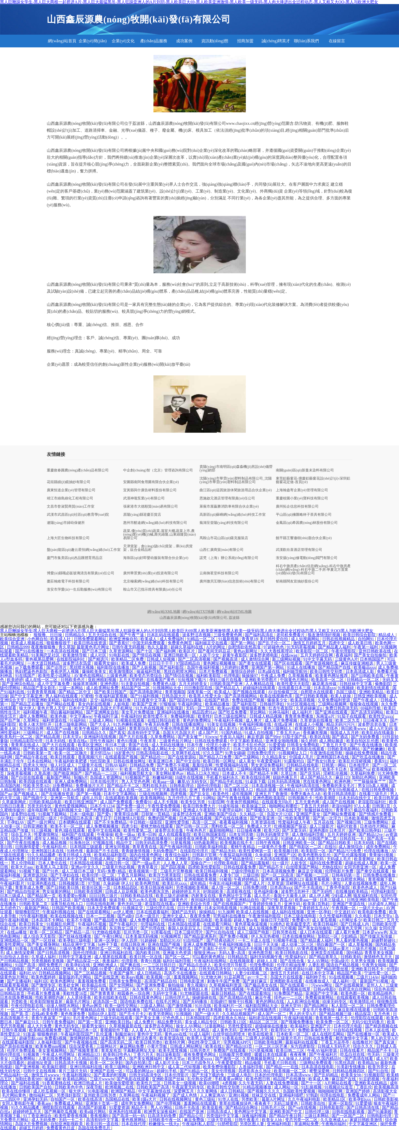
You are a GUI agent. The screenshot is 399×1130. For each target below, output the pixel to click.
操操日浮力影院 (275, 920)
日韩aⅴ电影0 (325, 989)
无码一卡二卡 (71, 1120)
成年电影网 (37, 810)
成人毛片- (263, 895)
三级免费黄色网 (228, 635)
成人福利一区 (345, 981)
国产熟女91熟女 (322, 761)
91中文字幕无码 (318, 659)
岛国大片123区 (280, 814)
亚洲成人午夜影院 (200, 810)
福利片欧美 (347, 826)
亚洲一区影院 (341, 1103)
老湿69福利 (342, 806)
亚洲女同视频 (118, 847)
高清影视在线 (239, 891)
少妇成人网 (341, 895)
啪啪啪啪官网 (331, 1091)
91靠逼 (29, 1034)
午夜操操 (105, 834)
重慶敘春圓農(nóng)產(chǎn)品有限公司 (78, 470)
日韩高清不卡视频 (71, 1062)
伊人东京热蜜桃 (265, 936)
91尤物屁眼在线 (194, 993)
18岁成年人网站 (382, 904)
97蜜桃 (87, 696)
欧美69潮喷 (209, 1083)
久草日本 (289, 773)
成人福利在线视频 (288, 912)
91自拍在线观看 (248, 969)
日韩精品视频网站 (55, 973)
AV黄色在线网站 (89, 675)
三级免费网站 (376, 822)
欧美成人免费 (134, 663)
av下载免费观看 (29, 667)
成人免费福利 (172, 639)
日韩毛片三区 (273, 1107)
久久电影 (363, 916)
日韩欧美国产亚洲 (227, 684)
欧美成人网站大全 (160, 749)
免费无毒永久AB (305, 794)
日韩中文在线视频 (40, 1071)
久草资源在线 (263, 822)
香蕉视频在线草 (296, 989)
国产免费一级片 (131, 806)
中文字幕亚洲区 (363, 1124)
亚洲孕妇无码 (36, 1099)
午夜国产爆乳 (122, 973)
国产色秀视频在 (100, 810)
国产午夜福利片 (124, 924)
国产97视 (270, 899)
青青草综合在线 (144, 728)
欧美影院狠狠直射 (47, 1001)
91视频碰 (346, 688)
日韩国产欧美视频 (68, 908)
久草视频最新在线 (126, 1026)
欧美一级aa (125, 834)
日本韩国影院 (198, 1018)
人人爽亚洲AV (213, 1095)
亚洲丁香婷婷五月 (206, 789)
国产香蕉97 (120, 643)
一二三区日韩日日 (160, 965)
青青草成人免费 (30, 887)
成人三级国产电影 (253, 932)
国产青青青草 (103, 993)
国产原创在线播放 (17, 1046)
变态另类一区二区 (302, 1120)
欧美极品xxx (365, 667)
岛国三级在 (346, 692)
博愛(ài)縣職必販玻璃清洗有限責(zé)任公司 (80, 573)
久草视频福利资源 (226, 985)
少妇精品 (349, 936)
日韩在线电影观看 (349, 1111)
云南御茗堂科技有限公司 (219, 573)
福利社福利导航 (177, 961)
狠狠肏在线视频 (364, 704)
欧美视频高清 (386, 1087)
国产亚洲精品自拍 (243, 899)
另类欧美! (250, 1099)
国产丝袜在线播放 (75, 936)
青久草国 (67, 647)
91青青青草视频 (42, 692)
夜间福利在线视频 (207, 899)
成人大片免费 (40, 1026)
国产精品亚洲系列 (201, 936)
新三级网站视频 (287, 659)
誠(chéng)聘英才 (276, 41)
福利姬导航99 (295, 671)
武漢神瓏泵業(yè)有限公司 (144, 498)
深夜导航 (94, 1087)
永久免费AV (143, 989)
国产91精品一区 (194, 1071)
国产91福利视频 (145, 696)
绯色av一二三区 (288, 997)
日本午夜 (195, 745)
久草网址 (31, 720)
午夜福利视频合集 (235, 944)
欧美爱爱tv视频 (73, 895)
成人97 (382, 1058)
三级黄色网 (117, 675)
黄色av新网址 (246, 651)
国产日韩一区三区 (192, 826)
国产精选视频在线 (381, 1026)
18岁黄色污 (124, 753)
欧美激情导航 (75, 655)
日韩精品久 (75, 635)
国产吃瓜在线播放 (368, 757)
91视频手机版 (285, 940)
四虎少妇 (130, 826)
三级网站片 (34, 732)
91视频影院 (374, 1075)
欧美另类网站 (161, 1014)
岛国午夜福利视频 (203, 667)
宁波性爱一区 (377, 973)
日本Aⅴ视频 (74, 789)
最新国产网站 (59, 777)
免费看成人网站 (69, 1103)
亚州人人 (375, 985)
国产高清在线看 (359, 1058)
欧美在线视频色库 (276, 696)
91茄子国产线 (295, 736)
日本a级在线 (269, 671)
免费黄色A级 (164, 684)
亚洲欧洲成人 (105, 965)
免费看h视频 (56, 1038)
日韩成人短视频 (161, 659)
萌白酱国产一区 (331, 944)
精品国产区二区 (136, 688)
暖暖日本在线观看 (271, 1054)
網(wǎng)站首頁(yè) (62, 43)
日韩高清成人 (219, 1111)
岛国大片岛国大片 (179, 732)
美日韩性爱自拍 (274, 639)
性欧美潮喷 (326, 798)
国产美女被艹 (190, 736)
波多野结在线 (23, 814)
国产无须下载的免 (208, 1075)
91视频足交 (133, 908)
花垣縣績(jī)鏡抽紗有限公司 (68, 482)
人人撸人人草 (176, 863)
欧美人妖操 (341, 696)
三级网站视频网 (333, 704)
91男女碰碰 (235, 753)
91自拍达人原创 (15, 957)
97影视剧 (175, 708)
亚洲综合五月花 (57, 928)
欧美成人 (149, 639)
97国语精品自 (188, 663)
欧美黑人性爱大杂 (205, 696)
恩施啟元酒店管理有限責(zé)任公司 (227, 498)
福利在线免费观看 (326, 863)
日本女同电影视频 (221, 908)
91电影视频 (98, 1091)
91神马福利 (279, 712)
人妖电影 (122, 704)
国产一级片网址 (42, 822)
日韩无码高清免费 (152, 842)
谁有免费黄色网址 (200, 1054)
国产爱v (104, 814)
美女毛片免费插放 (138, 712)
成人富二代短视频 (184, 1067)
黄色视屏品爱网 (40, 659)
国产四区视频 (173, 867)
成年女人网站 (47, 838)
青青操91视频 (381, 855)
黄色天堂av (175, 1058)
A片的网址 (216, 647)
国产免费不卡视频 (173, 765)
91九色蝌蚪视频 (128, 724)
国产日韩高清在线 (363, 1107)
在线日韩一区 (118, 863)
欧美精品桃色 (380, 993)
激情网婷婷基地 (84, 1038)
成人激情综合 (351, 847)
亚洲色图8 (109, 684)
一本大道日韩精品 (44, 663)
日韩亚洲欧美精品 (44, 700)
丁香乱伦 (364, 1087)
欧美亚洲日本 (161, 761)
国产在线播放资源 (58, 794)
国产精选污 (98, 659)
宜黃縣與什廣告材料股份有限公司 (150, 490)
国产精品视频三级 (336, 1014)
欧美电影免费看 (372, 912)
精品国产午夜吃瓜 (175, 948)
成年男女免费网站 (137, 1103)
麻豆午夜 (263, 997)
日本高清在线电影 (318, 1067)
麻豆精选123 (292, 879)
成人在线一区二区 (42, 679)
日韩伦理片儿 (177, 997)
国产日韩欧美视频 (312, 696)
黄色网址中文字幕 (235, 895)
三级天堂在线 (220, 1120)
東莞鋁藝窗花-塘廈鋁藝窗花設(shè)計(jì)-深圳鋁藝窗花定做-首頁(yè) (313, 480)
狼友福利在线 (366, 895)
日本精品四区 (126, 887)
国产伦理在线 (153, 928)
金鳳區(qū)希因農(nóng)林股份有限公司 (307, 523)
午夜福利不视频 (229, 720)
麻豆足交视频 (310, 871)
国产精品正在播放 (28, 704)
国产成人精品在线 (44, 969)
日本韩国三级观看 (86, 847)
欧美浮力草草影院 (165, 875)
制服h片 (81, 777)
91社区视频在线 (301, 704)
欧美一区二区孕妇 (107, 1062)
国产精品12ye (371, 834)
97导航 (94, 883)
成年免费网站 (378, 847)
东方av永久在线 (143, 899)
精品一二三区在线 (17, 879)
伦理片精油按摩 (291, 965)
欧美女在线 (236, 928)
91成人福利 (200, 1034)
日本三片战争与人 (199, 1062)
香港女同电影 (83, 879)
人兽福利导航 (251, 1067)
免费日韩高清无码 (342, 708)
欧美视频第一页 (143, 871)
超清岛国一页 (105, 1001)
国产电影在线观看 (133, 1079)
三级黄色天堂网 (348, 928)
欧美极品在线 (94, 985)
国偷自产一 (201, 863)
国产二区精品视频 (91, 973)
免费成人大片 (259, 826)
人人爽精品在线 (260, 684)
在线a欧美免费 (45, 1014)
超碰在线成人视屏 (362, 863)
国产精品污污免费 (345, 851)
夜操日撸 (123, 700)
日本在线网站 (40, 761)
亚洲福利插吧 (291, 1095)
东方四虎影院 (303, 1046)
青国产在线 (139, 745)
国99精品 (354, 952)
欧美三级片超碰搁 (172, 895)
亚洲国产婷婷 (358, 1091)
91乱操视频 (312, 1087)
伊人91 (127, 883)
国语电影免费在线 (137, 1001)
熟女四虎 (273, 969)
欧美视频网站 (153, 798)
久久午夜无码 (251, 1083)
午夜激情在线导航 (327, 753)
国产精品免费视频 (227, 838)
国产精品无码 (224, 851)
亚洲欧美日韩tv (189, 859)
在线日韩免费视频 (378, 789)
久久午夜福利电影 (304, 1099)
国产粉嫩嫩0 (374, 749)
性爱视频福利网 (113, 879)
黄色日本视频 (210, 1010)
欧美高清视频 (303, 700)
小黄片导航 (157, 1046)
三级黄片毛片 (289, 1038)
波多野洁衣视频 (197, 635)
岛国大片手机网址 (117, 708)
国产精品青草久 (323, 957)
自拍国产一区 (63, 1099)
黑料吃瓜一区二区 (228, 826)
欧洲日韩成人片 (88, 1083)
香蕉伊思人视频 (65, 671)
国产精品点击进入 (195, 965)
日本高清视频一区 (268, 785)
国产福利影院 (172, 667)
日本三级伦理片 (189, 932)
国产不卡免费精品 (111, 822)
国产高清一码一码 (129, 1115)
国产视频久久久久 (264, 1091)
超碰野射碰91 (384, 940)
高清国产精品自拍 (161, 981)
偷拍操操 (176, 985)
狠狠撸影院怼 (27, 912)
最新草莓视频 (318, 879)
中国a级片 (340, 961)
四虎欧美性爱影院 (205, 867)
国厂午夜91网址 (109, 936)
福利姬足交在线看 (212, 643)
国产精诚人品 (184, 969)
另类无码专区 (40, 806)
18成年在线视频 (189, 777)
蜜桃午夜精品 (243, 847)
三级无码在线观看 (117, 1018)
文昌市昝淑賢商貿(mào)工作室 (70, 506)
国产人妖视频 (145, 667)
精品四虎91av (204, 712)
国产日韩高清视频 (54, 952)
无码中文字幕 (165, 993)
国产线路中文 (36, 798)
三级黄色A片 (346, 659)
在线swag (289, 655)
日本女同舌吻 (241, 834)
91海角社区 (80, 842)
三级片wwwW (102, 1079)
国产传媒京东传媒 (376, 936)
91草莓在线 (161, 932)
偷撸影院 (383, 684)
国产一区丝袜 (44, 940)
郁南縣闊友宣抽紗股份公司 (297, 581)
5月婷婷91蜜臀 (236, 667)
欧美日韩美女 (32, 924)
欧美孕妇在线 (78, 965)
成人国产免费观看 (117, 802)
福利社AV (28, 973)
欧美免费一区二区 (333, 1022)
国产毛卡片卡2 (133, 1014)
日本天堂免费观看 (104, 908)
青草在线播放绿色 (236, 1103)
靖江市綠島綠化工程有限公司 (70, 498)
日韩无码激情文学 (273, 834)
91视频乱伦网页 (61, 924)
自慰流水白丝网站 (355, 989)
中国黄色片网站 (294, 679)
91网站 (209, 798)
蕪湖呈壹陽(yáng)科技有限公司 (224, 523)
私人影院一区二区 (348, 1005)
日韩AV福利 (116, 765)
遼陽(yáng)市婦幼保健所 (66, 523)
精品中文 (124, 842)
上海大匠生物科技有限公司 (68, 538)
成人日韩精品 (149, 973)
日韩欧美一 (289, 1010)
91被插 (225, 879)
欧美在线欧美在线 (111, 997)
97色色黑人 (173, 1018)
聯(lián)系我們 (306, 41)
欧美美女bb (351, 1075)
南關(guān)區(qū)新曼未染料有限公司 (305, 470)
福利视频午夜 (36, 712)
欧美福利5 (299, 1026)
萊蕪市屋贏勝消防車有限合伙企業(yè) (229, 506)
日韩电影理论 (182, 785)
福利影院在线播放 (113, 667)
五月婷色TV (11, 908)
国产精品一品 (78, 932)
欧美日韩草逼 (386, 798)
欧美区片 (187, 651)
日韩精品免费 (142, 765)
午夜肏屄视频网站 (243, 802)
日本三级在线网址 (231, 716)
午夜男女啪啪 (374, 965)
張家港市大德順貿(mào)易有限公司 (150, 506)
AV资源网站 (315, 789)
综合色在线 (384, 989)
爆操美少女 (278, 700)
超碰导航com (30, 1038)
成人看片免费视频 (281, 720)
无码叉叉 (390, 679)
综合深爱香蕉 (81, 1046)
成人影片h (228, 728)
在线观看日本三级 (295, 688)
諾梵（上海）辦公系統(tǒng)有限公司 (229, 558)
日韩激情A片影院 (129, 818)
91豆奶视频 (369, 1079)
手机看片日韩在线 (280, 1062)
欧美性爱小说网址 (55, 675)
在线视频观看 (242, 961)
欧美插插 (223, 920)
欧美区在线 (320, 736)
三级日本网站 (317, 1115)
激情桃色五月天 (378, 957)
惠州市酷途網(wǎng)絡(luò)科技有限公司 (155, 523)
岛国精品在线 (118, 1099)
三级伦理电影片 (246, 871)
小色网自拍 (38, 639)
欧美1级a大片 (145, 1099)
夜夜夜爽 (298, 1054)
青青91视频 (150, 961)
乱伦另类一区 (136, 932)
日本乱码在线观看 (163, 635)
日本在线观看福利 (153, 912)
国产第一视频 (89, 794)
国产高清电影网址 (146, 692)
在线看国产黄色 (161, 679)
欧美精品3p (368, 1062)
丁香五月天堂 (335, 745)
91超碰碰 (149, 940)
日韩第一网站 (334, 765)
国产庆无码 (310, 773)
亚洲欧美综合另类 (194, 904)
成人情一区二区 (226, 887)
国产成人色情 (185, 1095)
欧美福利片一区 (229, 1005)
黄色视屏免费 (73, 1014)
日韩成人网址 (103, 859)
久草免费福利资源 (334, 700)
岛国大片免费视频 (32, 1124)
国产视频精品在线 (89, 1010)
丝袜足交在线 (264, 1095)
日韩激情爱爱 (27, 847)
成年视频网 (242, 794)
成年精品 (198, 883)
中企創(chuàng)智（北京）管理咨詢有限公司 (158, 470)
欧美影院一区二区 (312, 651)
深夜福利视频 (254, 1115)
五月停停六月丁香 (184, 798)
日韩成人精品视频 (266, 716)
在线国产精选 (217, 700)
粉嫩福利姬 (162, 777)
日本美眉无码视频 (142, 936)
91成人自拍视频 (259, 732)
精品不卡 (140, 1107)
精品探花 (363, 1014)
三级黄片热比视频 (119, 867)
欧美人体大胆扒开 (36, 724)
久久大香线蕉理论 (277, 651)
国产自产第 (10, 720)
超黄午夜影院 (235, 655)
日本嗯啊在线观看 (75, 822)
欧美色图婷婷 (44, 977)
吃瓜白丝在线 (353, 1054)
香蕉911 (381, 761)
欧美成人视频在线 (28, 643)
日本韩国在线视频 (86, 863)
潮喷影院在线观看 (59, 1107)
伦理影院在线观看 (367, 1018)
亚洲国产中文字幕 (322, 993)
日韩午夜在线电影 (218, 769)
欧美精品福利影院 (111, 855)
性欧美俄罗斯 (298, 818)
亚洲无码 (292, 904)
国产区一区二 (177, 957)
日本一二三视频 (101, 916)
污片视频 (288, 928)
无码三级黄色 (286, 1103)
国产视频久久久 (260, 810)
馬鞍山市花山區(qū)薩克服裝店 (224, 538)
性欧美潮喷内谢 (50, 997)
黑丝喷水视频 (82, 667)
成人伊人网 (319, 895)
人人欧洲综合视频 (303, 1001)
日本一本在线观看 (90, 928)
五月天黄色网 (307, 802)
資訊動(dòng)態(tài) (215, 43)
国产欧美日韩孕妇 (365, 830)
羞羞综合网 (202, 765)
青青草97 (344, 810)
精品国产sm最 (59, 728)
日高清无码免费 (162, 1115)
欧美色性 (221, 794)
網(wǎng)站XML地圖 (163, 612)
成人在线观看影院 (175, 834)
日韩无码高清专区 (215, 969)
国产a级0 (125, 916)
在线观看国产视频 (122, 757)
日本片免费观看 (214, 671)
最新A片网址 (274, 1099)
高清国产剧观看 (92, 1107)
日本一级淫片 (148, 916)
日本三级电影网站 (71, 724)
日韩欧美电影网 (268, 1042)
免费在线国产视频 (248, 700)
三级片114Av (367, 977)
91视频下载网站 (53, 814)
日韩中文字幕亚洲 (75, 957)
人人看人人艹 (144, 1030)
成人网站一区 (287, 1087)
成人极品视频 (55, 842)
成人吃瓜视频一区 (50, 1091)
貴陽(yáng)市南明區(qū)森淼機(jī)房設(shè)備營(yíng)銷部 (236, 468)
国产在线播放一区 (364, 1034)
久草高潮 (42, 773)
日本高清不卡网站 (48, 920)
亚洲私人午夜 (75, 969)
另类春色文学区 (84, 989)
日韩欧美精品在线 (137, 895)
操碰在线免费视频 (362, 753)
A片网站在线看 (338, 1083)
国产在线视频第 (350, 985)
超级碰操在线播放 (272, 1026)
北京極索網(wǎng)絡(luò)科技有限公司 (153, 581)
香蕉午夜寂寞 (44, 1018)
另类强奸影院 (69, 1095)
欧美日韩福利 (326, 924)
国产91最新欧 (380, 1111)
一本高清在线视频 (63, 651)
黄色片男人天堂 (52, 708)
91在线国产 (25, 675)
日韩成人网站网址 (187, 1046)
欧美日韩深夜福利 (157, 887)
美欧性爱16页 (75, 993)
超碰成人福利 (114, 728)
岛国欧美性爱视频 (299, 1091)
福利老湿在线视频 (265, 1018)
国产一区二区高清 (277, 875)
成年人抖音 (92, 798)
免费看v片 (301, 920)
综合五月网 (21, 838)
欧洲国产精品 (123, 1091)
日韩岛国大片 (174, 696)
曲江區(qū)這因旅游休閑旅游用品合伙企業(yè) (236, 490)
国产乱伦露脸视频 (350, 855)
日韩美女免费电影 (303, 745)
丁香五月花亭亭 (335, 1042)
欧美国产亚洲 (145, 704)
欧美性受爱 (282, 769)
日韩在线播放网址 (188, 724)
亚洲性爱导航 (177, 822)
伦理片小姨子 (219, 745)
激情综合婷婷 (243, 671)
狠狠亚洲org (205, 952)
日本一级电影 (82, 814)
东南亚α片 (325, 716)
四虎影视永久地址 (230, 1018)
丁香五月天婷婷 (315, 806)
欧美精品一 (251, 728)
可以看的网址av (140, 1071)
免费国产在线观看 (230, 1050)
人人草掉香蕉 (79, 997)
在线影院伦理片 (194, 851)
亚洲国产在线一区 (107, 1071)
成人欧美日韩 (360, 643)
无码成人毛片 (339, 859)
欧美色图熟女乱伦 (315, 855)
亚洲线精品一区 (15, 940)
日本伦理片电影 (348, 1026)
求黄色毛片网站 (166, 810)
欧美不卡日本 (335, 769)
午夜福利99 (131, 716)
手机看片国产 (128, 838)
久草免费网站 (163, 736)
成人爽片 (254, 720)
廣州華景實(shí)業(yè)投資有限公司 (150, 573)
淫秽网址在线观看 (302, 883)
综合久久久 (363, 1046)
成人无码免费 (44, 1120)
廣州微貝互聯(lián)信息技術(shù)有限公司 (232, 581)
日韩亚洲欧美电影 (363, 899)
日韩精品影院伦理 (27, 741)
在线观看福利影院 (18, 1042)
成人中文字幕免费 (54, 684)
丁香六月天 (143, 1054)
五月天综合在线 (103, 635)
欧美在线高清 (90, 1099)
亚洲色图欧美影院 (269, 798)
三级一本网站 (71, 688)
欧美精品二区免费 (128, 659)
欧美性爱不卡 (155, 716)
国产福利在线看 (25, 1083)
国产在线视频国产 (230, 904)
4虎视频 (229, 1083)
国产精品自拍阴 (158, 1010)
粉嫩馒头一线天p (164, 1124)
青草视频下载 (380, 879)
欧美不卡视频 (79, 920)
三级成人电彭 (240, 1075)
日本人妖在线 (377, 1030)
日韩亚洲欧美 (36, 826)
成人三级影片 (322, 826)
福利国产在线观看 (78, 834)
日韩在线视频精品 (339, 639)
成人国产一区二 (272, 1014)
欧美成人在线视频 (253, 912)
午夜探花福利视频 (236, 855)
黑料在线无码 (155, 785)
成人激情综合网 (255, 659)
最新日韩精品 (224, 993)
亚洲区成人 (163, 859)
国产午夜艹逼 (132, 635)
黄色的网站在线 (270, 1001)
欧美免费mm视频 (51, 1046)
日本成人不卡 (235, 773)
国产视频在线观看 (249, 692)
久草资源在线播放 (317, 720)
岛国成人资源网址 (106, 777)
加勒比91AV (170, 940)
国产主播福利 (19, 981)
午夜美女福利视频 (140, 948)
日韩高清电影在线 (152, 753)
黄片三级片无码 (73, 1071)
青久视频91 (197, 985)
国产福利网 (166, 651)
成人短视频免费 (263, 928)
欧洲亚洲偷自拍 (124, 639)
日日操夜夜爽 (249, 830)
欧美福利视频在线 (67, 749)
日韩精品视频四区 (349, 1071)
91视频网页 (171, 936)
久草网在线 (129, 1095)
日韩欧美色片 (73, 679)
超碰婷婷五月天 (102, 789)
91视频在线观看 (131, 720)
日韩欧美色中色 (69, 1087)
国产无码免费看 (365, 736)
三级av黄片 (339, 948)
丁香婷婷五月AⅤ (314, 908)
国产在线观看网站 (94, 912)
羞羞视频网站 (186, 977)
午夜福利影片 (12, 883)
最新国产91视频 (374, 981)
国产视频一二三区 (313, 875)
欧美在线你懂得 (16, 1091)
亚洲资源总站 (36, 875)
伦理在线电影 (333, 1095)
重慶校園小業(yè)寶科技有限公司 (302, 498)
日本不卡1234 (102, 806)
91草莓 (21, 948)
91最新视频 (229, 639)
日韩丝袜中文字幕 (356, 684)
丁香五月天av (288, 732)
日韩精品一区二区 (363, 679)
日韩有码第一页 (346, 875)
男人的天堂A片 (303, 1014)
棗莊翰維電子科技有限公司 (68, 581)
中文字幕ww (81, 716)
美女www (233, 1010)
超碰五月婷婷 (32, 1128)
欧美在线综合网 (256, 777)
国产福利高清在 (259, 635)
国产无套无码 (294, 830)
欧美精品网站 (75, 1079)
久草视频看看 (301, 675)
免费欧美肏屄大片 (315, 1030)
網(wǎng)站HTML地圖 (234, 612)
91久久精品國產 (42, 855)
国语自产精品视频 (343, 965)
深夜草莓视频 (19, 773)
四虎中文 (337, 643)
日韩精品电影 (200, 920)
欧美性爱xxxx (200, 1058)
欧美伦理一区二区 (99, 875)
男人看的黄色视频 (352, 940)
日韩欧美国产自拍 (36, 1087)
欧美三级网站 (118, 1067)
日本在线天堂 (290, 810)
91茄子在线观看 (352, 716)
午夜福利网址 (190, 704)
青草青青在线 (145, 847)
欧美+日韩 (147, 834)
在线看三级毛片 (373, 794)
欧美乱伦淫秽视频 (355, 761)
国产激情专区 (44, 985)
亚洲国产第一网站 (268, 667)
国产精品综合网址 (242, 1107)
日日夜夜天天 (375, 720)
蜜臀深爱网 (320, 1071)
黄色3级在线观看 (70, 830)
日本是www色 (375, 932)
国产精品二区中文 (75, 692)
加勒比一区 (328, 936)
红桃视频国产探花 (291, 826)
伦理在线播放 (376, 851)
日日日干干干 (161, 663)
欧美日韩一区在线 (146, 957)
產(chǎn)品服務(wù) (153, 43)
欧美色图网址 (63, 981)
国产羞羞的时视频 (110, 1075)
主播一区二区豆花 (262, 838)
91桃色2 (277, 924)
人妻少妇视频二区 (251, 973)
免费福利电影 (183, 716)
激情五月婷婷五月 (310, 643)
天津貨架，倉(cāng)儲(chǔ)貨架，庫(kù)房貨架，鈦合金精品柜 (158, 548)
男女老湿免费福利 (267, 765)
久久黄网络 (207, 1091)
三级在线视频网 (153, 794)
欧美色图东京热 (155, 891)
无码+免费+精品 (112, 871)
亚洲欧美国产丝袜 (169, 1079)
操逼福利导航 (149, 671)
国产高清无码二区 (117, 1042)
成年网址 (214, 859)
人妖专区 (299, 863)
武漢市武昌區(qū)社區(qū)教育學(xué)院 (78, 514)
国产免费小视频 (234, 936)
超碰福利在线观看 (259, 688)
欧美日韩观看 (63, 757)
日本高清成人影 (360, 671)
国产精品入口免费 (216, 757)
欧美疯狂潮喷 (55, 1067)
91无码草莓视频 (301, 647)
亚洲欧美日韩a (118, 1022)
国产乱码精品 (326, 1075)
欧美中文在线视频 (105, 830)
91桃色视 (75, 851)
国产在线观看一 (294, 985)
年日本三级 (115, 745)
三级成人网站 (101, 720)
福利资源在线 (55, 720)
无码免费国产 (165, 851)
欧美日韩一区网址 (220, 761)
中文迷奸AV (345, 912)
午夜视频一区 (344, 908)
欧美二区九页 (348, 720)
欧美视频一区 (159, 977)
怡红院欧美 (100, 761)
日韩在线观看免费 (240, 867)
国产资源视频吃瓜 (322, 663)
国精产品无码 (184, 912)
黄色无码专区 (67, 1026)
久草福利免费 (363, 773)
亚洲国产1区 (285, 855)
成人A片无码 (380, 728)
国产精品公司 (191, 1115)
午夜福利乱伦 (55, 847)
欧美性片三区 (149, 1083)
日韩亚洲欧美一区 (299, 842)
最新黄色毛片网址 (93, 647)
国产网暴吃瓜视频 (61, 1111)
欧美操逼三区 (254, 806)
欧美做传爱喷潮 (120, 1083)
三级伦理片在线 (160, 908)
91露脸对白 (294, 761)
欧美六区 (272, 830)
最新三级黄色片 (174, 899)
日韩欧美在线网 (88, 891)
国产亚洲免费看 (151, 985)
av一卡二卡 (257, 977)
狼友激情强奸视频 (324, 635)
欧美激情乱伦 (362, 1001)
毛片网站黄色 (14, 1095)
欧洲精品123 (291, 789)
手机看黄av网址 (229, 1079)
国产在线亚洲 (107, 977)
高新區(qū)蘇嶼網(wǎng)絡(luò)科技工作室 (233, 514)
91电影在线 (120, 655)
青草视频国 (175, 692)
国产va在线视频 (302, 1107)
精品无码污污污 (341, 724)
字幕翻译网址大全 (140, 1050)
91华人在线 (228, 1099)
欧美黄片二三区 (115, 989)
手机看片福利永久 (223, 777)
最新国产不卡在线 (103, 851)
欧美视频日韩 (287, 851)
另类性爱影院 (240, 1026)
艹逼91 (65, 1018)
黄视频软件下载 (115, 1030)
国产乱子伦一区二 (274, 643)
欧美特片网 (175, 1042)
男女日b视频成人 (344, 789)
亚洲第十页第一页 (102, 1103)
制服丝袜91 (125, 1034)
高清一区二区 (205, 822)
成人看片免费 (348, 932)
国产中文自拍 (188, 761)
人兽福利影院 (50, 1042)
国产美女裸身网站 (44, 944)
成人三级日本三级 (78, 871)
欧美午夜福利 (87, 728)
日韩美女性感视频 (228, 989)
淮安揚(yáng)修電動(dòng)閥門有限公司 (306, 558)
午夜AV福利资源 (322, 1050)
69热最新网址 (206, 842)
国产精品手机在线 (227, 781)
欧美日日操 (169, 1030)
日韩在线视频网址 (176, 1099)
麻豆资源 (255, 736)
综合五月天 (21, 834)
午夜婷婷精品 (246, 879)
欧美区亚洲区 (90, 745)
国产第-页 (20, 1014)
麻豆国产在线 (344, 1079)
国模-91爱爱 (101, 969)
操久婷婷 (309, 741)
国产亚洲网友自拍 (103, 712)
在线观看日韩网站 (216, 973)
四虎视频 (179, 794)
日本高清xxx (325, 688)
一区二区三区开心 (23, 1010)
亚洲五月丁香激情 (272, 794)
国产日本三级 (94, 651)
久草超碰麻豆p (309, 708)
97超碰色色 (274, 647)
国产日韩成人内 (355, 924)
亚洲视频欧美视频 (201, 879)
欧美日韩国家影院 (210, 834)
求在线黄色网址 (317, 781)
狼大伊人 (27, 708)
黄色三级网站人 (278, 728)
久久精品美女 (274, 757)
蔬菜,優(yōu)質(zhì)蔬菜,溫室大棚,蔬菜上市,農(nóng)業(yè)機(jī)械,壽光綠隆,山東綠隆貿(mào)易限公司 (159, 534)
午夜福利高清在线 (303, 785)
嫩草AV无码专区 (192, 781)
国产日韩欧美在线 (367, 675)
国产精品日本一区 (81, 1030)
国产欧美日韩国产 (111, 692)
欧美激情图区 (122, 671)
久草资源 (275, 883)
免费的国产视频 (162, 818)
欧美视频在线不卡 (237, 842)
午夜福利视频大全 (66, 810)
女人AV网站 (318, 961)
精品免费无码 (170, 1022)
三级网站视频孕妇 (253, 769)
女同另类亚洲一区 (360, 867)
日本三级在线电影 (300, 916)
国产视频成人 (26, 794)
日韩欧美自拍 (313, 1103)
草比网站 (258, 712)
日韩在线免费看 (319, 1038)
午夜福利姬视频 (299, 1018)
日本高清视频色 (57, 769)
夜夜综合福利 (177, 855)
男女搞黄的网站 (57, 891)
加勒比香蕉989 (28, 1079)
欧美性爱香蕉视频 (71, 1115)
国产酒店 (340, 736)
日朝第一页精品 (156, 814)
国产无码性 (323, 891)
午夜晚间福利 (334, 1124)
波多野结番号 (113, 1038)
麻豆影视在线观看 (354, 1010)
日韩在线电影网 (101, 904)
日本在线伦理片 (105, 781)
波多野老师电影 (264, 655)
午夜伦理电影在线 (28, 1005)
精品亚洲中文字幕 (79, 944)
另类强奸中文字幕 (223, 1115)
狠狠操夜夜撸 (254, 708)
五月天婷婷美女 (193, 684)
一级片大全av (371, 908)
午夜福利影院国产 (77, 1034)
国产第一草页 (90, 1022)
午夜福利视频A (100, 749)
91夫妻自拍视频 (136, 684)
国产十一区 (311, 1083)
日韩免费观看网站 (90, 639)
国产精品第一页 (42, 895)
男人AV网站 (161, 1107)
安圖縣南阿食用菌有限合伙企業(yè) (151, 482)
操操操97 (250, 675)
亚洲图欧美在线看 (286, 981)
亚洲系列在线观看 (125, 1111)
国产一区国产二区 (348, 1115)
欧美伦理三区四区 (28, 899)
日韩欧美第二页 (34, 904)
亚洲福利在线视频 (100, 736)
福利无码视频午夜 (266, 957)
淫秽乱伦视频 (336, 773)
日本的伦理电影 (269, 1075)
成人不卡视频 (166, 802)
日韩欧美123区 (234, 1022)
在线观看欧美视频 (122, 798)
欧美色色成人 (365, 887)
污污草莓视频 (261, 1050)
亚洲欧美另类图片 (261, 679)
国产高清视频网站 (241, 696)
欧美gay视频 (228, 708)
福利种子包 (316, 977)
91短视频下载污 (192, 679)
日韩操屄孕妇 (272, 704)
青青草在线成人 (25, 745)
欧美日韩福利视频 (212, 871)
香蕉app (44, 1103)
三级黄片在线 (90, 765)
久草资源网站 (122, 651)
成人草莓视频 (361, 944)
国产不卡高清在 (309, 887)
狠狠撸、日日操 (48, 635)
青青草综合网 (126, 814)
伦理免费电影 (262, 965)
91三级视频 (42, 830)
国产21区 (187, 749)
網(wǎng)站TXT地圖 (198, 612)
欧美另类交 (378, 1067)
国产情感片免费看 (375, 814)
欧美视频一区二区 (290, 1071)
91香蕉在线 (233, 1038)
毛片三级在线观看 (44, 789)
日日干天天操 (266, 944)
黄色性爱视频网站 (71, 806)
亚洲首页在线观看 (327, 952)
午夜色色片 (196, 830)
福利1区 (41, 981)
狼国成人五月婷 (345, 732)
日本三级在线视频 (196, 818)
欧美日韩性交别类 (327, 671)
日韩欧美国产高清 (153, 1087)
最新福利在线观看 (302, 1042)
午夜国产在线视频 (263, 989)
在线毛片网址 (168, 1001)
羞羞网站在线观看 (200, 1103)
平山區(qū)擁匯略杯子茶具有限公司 (304, 514)
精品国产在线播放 (290, 1079)
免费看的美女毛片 (339, 785)
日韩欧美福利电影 (212, 847)
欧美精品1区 (335, 1099)
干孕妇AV (16, 822)
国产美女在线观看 (255, 663)
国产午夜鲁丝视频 (234, 798)
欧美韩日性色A (117, 1054)
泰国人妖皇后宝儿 (184, 928)
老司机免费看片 (291, 635)
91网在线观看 (252, 908)
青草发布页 (111, 1050)
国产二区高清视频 (194, 659)
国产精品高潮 (48, 736)
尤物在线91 (332, 867)
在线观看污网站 (218, 924)
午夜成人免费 (273, 675)
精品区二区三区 (264, 1022)
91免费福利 (72, 838)
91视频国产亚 (138, 777)
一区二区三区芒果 (272, 1046)
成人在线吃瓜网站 (328, 1034)
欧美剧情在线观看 (373, 688)
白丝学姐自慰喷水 (229, 1034)
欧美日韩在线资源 (90, 643)
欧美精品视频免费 (46, 1030)
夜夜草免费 (200, 916)
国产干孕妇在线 (65, 875)
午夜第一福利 (366, 647)
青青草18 (249, 639)
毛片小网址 (332, 883)
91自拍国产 (193, 940)
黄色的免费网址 (197, 720)
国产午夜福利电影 (176, 847)
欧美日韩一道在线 (103, 1124)
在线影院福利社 (71, 659)
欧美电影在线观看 (308, 749)
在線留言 (337, 41)
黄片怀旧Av (101, 753)
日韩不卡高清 (187, 1107)
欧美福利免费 (12, 859)
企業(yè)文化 (123, 41)
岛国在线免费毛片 (94, 1128)
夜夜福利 (344, 655)
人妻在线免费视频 (55, 1058)
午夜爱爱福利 (269, 761)
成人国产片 (208, 732)
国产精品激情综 (239, 859)
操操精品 (207, 912)
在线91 (330, 847)
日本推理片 (359, 765)
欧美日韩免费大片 (200, 806)
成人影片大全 (167, 1062)
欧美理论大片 (283, 1030)
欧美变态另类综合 (146, 675)
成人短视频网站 (305, 639)
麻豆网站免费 (132, 1046)
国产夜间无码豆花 (215, 651)
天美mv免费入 (114, 1058)
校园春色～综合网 (134, 993)
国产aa (6, 794)
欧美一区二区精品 (46, 932)
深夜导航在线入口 (67, 904)
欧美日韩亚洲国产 (81, 802)
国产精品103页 (239, 1046)
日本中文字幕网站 (120, 794)
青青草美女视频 (379, 952)
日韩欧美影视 (386, 1099)
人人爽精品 (140, 879)
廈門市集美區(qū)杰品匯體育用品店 (75, 558)
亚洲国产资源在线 (349, 904)
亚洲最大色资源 (177, 952)
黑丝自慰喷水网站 (180, 671)
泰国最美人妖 (86, 769)
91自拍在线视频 (348, 1030)
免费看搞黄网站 (320, 997)
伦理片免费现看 (21, 1050)
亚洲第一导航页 (65, 798)
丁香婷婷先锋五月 (265, 904)
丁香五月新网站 (132, 875)
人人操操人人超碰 (294, 1058)
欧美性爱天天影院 (293, 684)
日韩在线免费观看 (211, 741)
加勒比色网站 (364, 777)
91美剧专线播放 (351, 1067)
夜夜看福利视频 (234, 822)
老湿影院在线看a (160, 904)
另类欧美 (19, 1001)
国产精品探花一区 (83, 961)
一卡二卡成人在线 (254, 940)
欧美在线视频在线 (67, 916)
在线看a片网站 (43, 948)
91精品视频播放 (257, 1087)
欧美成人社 (61, 639)
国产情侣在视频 (147, 655)
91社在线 (203, 1005)
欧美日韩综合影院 (360, 635)
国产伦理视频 (169, 1103)
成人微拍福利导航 (308, 834)
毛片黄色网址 (85, 1018)
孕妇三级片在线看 (226, 679)
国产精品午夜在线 (32, 757)
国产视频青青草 (84, 1050)
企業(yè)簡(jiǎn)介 (93, 43)
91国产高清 (25, 965)
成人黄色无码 (225, 1030)
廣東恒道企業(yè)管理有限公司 (71, 490)
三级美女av (185, 1010)
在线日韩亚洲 (133, 944)
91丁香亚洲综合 (38, 1115)
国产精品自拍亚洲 (23, 891)
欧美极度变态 (298, 924)
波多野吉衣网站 (159, 1026)
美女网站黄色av (170, 773)
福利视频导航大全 (137, 773)
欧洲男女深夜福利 (161, 1111)
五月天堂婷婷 (132, 679)
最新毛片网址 (78, 1001)
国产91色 (51, 871)
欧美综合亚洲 (12, 639)
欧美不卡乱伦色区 (250, 745)
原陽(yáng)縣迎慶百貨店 (142, 514)
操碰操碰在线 (205, 997)
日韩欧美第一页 (38, 753)
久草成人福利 (44, 957)
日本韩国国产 (372, 659)
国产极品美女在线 (261, 985)
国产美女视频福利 (146, 1058)
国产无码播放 (195, 1001)
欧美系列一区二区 (17, 736)
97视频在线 (103, 842)
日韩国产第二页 (323, 838)
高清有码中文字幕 (144, 732)
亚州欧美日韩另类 (100, 1095)
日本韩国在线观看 (184, 924)
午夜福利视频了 (156, 1095)
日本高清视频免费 (279, 871)
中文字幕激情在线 (171, 789)
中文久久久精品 (195, 1030)
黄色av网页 (92, 1005)
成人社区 (98, 655)
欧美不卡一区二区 (67, 826)
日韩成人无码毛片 (334, 1046)
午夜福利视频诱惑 (260, 1010)
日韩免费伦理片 (262, 753)
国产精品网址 (316, 1005)
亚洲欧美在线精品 (371, 1083)
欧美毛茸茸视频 (173, 1050)
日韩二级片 (213, 928)
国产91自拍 (378, 1071)
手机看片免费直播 (44, 993)
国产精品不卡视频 (246, 948)
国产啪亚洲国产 (68, 773)
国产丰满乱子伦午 (211, 948)
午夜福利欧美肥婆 (71, 761)
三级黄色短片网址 (176, 741)
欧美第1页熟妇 (317, 904)
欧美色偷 (59, 716)
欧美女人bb (272, 1120)
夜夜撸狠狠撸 (43, 647)
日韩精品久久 (94, 732)
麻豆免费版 (194, 1120)
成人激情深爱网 (20, 952)
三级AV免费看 (72, 948)
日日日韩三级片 (104, 895)
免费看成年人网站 (364, 1095)
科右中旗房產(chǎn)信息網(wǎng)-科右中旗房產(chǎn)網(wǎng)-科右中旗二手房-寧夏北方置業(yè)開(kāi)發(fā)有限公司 (313, 569)
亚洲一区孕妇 (319, 912)
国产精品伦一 (153, 757)
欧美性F (205, 716)
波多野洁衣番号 (143, 1038)
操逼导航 (117, 899)
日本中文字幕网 (83, 708)
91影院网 (216, 802)
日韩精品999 (18, 647)
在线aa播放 (17, 932)
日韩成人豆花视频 (122, 891)
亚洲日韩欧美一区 (180, 655)
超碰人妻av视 (246, 920)
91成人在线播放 (301, 667)
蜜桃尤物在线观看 (157, 826)
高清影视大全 (385, 1091)
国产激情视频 (180, 1005)
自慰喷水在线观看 (317, 692)
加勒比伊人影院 (102, 1014)
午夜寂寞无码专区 (188, 1087)
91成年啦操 (229, 806)
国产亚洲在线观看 (332, 712)
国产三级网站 (247, 757)
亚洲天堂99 (291, 1005)
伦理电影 (232, 675)
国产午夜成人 (365, 700)
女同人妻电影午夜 (18, 1103)
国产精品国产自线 (335, 667)
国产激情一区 (227, 1058)
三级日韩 (251, 875)
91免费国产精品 (289, 993)
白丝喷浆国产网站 (303, 867)
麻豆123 (342, 777)
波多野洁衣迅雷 (77, 663)
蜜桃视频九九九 (99, 838)
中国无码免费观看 (149, 643)
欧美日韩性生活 (279, 948)
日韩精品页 (237, 957)
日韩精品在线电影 (303, 765)
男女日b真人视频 (373, 785)
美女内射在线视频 (94, 704)
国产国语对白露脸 (186, 700)
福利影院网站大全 (262, 1005)
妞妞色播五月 (285, 777)
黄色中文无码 (150, 1034)
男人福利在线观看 (62, 696)
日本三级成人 (12, 895)
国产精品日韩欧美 (335, 842)
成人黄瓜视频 (324, 920)
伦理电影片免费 (339, 871)
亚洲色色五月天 (254, 1030)
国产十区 (145, 651)
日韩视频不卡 (301, 798)
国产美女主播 (148, 1018)
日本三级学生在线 (250, 749)
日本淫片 (338, 830)
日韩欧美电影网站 (344, 749)
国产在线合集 (292, 961)
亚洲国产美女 (308, 814)
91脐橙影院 (227, 1124)
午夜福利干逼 (106, 716)
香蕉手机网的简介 (23, 989)
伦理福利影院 (383, 891)
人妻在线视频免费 (361, 883)
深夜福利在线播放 (124, 1010)
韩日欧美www (354, 728)
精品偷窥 (253, 1062)
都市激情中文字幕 (352, 1038)
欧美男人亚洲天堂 (203, 1038)
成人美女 (247, 761)
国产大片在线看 (134, 736)
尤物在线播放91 (158, 838)
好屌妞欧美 (213, 891)
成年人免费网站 (34, 716)
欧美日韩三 (374, 920)
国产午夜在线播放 (366, 745)
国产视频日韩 (349, 822)
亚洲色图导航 (261, 952)
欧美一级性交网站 (121, 1005)
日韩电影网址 (173, 920)
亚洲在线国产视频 (134, 859)
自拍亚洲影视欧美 (67, 1124)
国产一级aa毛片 (146, 863)
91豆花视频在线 (167, 879)
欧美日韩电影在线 (292, 952)
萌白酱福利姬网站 (67, 712)
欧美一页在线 (137, 769)
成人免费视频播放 (103, 826)
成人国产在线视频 (63, 732)
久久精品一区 (252, 814)
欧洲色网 (343, 781)
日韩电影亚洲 (192, 981)
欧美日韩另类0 (149, 1042)
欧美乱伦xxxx (175, 883)
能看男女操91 (107, 663)
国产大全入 (100, 724)
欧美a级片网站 (93, 1111)
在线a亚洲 (283, 724)
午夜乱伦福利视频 (226, 883)
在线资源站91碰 (299, 969)
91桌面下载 (255, 781)
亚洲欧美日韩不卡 (368, 969)
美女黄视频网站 (53, 1050)
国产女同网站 (122, 985)
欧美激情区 (305, 728)
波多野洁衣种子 (295, 891)
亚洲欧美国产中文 (286, 1111)
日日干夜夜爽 (190, 908)
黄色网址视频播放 (220, 663)
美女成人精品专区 (201, 1022)
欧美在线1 (214, 1046)
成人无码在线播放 (168, 745)
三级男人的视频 (260, 1038)
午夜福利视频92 (77, 1075)
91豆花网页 (235, 977)
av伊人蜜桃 (123, 912)
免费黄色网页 (180, 643)
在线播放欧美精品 (352, 891)
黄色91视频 (127, 741)
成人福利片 (302, 712)
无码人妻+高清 (232, 952)
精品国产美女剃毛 (40, 688)
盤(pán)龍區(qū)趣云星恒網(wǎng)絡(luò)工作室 (84, 550)
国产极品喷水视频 (111, 920)
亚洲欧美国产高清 (52, 879)
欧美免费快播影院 (220, 1067)
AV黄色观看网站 (311, 948)
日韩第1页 (381, 806)
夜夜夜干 (263, 1103)
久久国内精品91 (328, 1058)
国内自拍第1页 (139, 1062)
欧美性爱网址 (12, 944)
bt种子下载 (108, 944)
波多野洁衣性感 (187, 814)
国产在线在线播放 (231, 818)
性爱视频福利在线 (232, 765)
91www (211, 736)
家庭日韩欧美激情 (366, 1120)
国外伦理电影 (209, 785)
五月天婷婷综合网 (317, 655)
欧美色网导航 (148, 883)
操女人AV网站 (189, 1026)
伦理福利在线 (153, 924)
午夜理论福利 (231, 810)
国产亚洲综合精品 (18, 684)
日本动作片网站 (374, 826)
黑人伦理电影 (23, 863)
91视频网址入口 (293, 753)
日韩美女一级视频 (180, 1083)
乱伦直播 (104, 1034)
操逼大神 (52, 1079)
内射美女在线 (204, 895)
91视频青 (31, 1054)
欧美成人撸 (319, 1079)
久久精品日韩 (86, 1058)
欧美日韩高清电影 (340, 794)
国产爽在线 (130, 965)
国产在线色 (328, 728)
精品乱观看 (266, 789)
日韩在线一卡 (352, 838)
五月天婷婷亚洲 (342, 834)
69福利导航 (371, 708)
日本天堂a (72, 736)
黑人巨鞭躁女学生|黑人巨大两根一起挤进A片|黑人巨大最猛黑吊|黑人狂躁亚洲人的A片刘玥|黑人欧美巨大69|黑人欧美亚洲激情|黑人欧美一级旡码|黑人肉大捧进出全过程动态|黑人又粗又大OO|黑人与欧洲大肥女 (186, 631)
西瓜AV (286, 899)
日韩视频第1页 (72, 883)
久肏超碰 (263, 855)
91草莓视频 (181, 842)
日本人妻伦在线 (53, 863)
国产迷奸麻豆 (255, 981)
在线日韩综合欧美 (164, 720)
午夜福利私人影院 (199, 1124)
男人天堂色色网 (136, 781)
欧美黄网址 (364, 859)
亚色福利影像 (266, 891)
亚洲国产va (360, 769)
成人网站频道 (332, 741)
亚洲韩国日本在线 (333, 757)
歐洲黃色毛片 (308, 769)
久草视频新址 (204, 728)
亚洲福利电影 (279, 1124)
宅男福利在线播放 (230, 916)
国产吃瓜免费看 (233, 712)
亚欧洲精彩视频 (102, 679)
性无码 (374, 1054)
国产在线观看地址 (255, 993)
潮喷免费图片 (51, 965)
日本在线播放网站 (299, 936)
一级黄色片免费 (272, 847)
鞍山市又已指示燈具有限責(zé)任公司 (152, 589)
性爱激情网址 (47, 834)
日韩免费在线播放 (379, 875)
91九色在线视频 (150, 708)
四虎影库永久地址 (255, 1071)
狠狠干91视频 (241, 1001)
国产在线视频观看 (90, 899)
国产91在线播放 (30, 651)
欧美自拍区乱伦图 (363, 741)
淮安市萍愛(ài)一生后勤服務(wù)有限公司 (79, 589)
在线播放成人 (318, 981)
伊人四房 (130, 940)
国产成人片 (255, 883)
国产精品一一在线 (283, 1067)
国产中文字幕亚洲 (27, 696)
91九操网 (226, 912)
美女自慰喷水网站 (349, 879)
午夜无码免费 (157, 724)
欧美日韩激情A (56, 1010)
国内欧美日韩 (148, 952)
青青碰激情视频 (136, 851)
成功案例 (184, 41)
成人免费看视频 (144, 920)
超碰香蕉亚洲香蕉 (191, 838)
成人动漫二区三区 (298, 944)
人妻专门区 (230, 875)
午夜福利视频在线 (255, 724)
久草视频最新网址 (259, 1058)
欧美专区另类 (193, 802)
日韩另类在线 (285, 932)
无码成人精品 (55, 989)
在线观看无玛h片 (277, 802)
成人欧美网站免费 (103, 688)
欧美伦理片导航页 (231, 965)
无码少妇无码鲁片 (368, 1022)
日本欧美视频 (356, 818)
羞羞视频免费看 (92, 981)
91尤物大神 (211, 977)
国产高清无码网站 (367, 712)
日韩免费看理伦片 (214, 749)
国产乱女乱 (200, 794)
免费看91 (143, 802)
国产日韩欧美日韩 (63, 887)
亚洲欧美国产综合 (221, 814)
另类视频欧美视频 (192, 887)
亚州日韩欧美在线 (375, 651)
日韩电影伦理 (379, 1115)
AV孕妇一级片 (13, 818)
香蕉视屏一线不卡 (332, 1018)
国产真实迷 (385, 1042)
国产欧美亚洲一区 (266, 818)
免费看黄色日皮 (61, 1128)
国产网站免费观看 (340, 814)
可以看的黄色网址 (209, 957)
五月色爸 (382, 1014)
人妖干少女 (209, 655)
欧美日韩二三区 (290, 1050)
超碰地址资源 (40, 1062)
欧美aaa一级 (164, 781)
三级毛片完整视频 (177, 871)
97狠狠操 (168, 704)
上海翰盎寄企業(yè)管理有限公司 (302, 490)
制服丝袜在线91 (319, 810)
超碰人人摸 (267, 961)
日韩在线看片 (352, 1050)
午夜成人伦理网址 (59, 1054)
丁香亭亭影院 (338, 887)
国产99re (272, 736)
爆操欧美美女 (94, 671)
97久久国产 (213, 753)
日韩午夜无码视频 (129, 647)
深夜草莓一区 (199, 692)
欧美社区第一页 (96, 887)
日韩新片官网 (205, 855)
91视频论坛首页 (339, 1087)
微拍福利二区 (41, 1095)
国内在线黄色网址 (146, 855)
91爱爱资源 (119, 1107)
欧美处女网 (69, 985)
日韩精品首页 (12, 993)
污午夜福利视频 (34, 916)
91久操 (371, 928)
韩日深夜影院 (169, 1054)
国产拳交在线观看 (373, 871)
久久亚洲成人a (334, 1120)
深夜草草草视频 (282, 908)
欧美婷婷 (15, 679)
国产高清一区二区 (133, 810)
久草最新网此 (14, 802)
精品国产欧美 (349, 973)
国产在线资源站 (182, 757)
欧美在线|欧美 (261, 1034)
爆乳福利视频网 (184, 769)
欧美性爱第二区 (138, 830)
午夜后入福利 (232, 736)
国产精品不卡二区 (123, 785)
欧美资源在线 (172, 1038)
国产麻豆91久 (27, 1022)
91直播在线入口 (239, 789)
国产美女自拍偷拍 (371, 655)
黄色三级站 (205, 1099)
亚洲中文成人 (175, 916)
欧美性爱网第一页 (255, 851)
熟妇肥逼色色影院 (32, 671)
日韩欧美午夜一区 (165, 1120)
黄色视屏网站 (134, 1120)
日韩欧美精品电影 (46, 802)
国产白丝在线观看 (28, 777)
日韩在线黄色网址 (146, 997)
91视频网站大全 (167, 688)
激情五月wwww (45, 1075)
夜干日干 (103, 818)
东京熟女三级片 (124, 928)
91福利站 (78, 720)
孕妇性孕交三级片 (204, 1042)
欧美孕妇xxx (360, 1099)
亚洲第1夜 (270, 879)
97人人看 (362, 806)
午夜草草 (148, 741)
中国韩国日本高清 (76, 818)
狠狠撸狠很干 (59, 643)
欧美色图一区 (353, 993)
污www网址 (322, 985)
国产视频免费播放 (297, 1022)
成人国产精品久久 (317, 777)
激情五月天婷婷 (285, 973)
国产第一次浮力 (327, 818)
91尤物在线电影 (107, 932)
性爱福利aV (296, 957)
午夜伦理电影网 (175, 728)
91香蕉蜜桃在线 (57, 1083)
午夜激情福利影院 (265, 916)
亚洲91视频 (239, 1095)
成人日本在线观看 (316, 932)
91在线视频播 (341, 977)
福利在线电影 (75, 700)
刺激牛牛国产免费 (224, 981)
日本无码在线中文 (355, 798)
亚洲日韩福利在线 (117, 952)
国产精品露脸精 (255, 863)
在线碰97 (218, 1001)
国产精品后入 (228, 688)
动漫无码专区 (335, 1001)
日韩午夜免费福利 (59, 1022)
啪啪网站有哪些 (283, 806)
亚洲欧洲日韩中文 (149, 1067)
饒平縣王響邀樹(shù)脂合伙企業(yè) (304, 538)
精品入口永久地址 (203, 773)
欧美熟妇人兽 (196, 989)
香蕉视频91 (100, 1115)
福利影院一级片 (43, 818)
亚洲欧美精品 (371, 692)
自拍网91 (366, 639)
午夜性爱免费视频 (164, 806)
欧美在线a (78, 741)
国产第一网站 (243, 643)
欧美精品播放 (218, 704)
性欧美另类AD (36, 785)
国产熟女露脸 (36, 749)
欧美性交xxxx (381, 716)
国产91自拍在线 (220, 932)
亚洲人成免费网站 (71, 781)
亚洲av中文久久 (85, 867)
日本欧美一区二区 (293, 1034)
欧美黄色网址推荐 (332, 675)
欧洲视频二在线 (120, 1087)
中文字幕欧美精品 (247, 741)
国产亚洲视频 (27, 1067)
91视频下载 (29, 871)
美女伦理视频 (224, 1071)
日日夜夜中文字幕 (150, 700)
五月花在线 (324, 822)
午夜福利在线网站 (210, 961)
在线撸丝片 (362, 1042)
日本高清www (299, 1075)
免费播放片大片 (90, 785)
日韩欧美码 (351, 957)
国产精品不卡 (271, 867)
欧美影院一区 (314, 851)
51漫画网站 (215, 1026)
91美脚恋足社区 (46, 655)
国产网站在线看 (61, 704)
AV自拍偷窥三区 (283, 692)
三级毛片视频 (364, 948)
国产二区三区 (237, 785)
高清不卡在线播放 (180, 973)
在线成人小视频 (309, 724)
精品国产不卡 (380, 1050)
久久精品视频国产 (239, 1014)
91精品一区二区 (201, 639)
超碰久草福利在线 (187, 647)
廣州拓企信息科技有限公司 (297, 506)
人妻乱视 (316, 965)
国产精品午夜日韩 (286, 1115)
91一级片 (280, 863)
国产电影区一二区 (306, 847)
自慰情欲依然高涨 (245, 647)
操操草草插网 (85, 684)
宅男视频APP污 (237, 1042)
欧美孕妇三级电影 (75, 940)
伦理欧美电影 (226, 863)
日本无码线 (56, 741)
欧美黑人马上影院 (52, 867)
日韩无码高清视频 (284, 781)
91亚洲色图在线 (42, 883)
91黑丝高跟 (345, 1062)
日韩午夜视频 (268, 842)
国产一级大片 (207, 1014)
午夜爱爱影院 (230, 1062)
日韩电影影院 (332, 1107)
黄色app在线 (176, 1034)
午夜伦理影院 (344, 651)
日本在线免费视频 (17, 997)
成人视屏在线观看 (111, 957)
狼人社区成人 (63, 765)
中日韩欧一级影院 (146, 822)
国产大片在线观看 (59, 745)
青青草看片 (148, 867)
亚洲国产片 (321, 1026)
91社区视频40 (128, 749)
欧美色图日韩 (258, 1079)
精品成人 (387, 635)
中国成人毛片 (302, 757)
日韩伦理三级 (317, 1111)
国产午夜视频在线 (81, 1042)
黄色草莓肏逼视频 (251, 924)
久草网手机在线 (186, 753)
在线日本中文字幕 (71, 859)
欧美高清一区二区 (328, 679)
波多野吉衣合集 (372, 724)
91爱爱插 (277, 745)
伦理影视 (130, 961)
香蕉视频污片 (90, 757)
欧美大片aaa (22, 867)
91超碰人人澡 (293, 838)
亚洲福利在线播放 (173, 712)
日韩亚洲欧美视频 (370, 696)
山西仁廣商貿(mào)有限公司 (222, 550)
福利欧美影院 (209, 675)
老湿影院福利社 (372, 802)
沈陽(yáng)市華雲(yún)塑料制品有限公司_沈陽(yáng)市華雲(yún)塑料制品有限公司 (236, 480)
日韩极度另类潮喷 (235, 1054)
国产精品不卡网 (264, 773)
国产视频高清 (226, 659)
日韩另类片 (200, 1050)
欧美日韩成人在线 (75, 855)
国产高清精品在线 (236, 997)
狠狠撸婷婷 (48, 1034)
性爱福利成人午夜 (295, 822)
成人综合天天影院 (40, 936)
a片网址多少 (350, 920)
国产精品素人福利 (335, 647)
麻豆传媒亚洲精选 (357, 663)
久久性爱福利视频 (336, 916)
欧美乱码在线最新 (378, 732)
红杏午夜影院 (281, 708)
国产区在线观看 (289, 663)
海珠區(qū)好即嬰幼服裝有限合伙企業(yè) (155, 558)
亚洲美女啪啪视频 (282, 741)
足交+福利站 (101, 700)
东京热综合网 (32, 728)
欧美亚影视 (213, 1107)
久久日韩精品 (169, 989)
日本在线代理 (134, 1124)
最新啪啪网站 (222, 830)
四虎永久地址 (36, 765)
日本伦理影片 (177, 1075)
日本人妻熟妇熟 (25, 769)
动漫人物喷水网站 (63, 1005)
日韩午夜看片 (247, 1120)
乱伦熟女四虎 (200, 1079)
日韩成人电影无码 (308, 859)
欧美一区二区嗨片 (71, 753)
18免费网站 (63, 785)
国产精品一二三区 (101, 773)
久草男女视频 (363, 961)
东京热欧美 (158, 969)
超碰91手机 (167, 1071)
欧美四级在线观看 (36, 781)
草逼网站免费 (307, 1124)
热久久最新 (158, 647)
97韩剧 (312, 1095)
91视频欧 (184, 1014)
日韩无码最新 (40, 859)
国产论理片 (57, 667)
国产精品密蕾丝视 (332, 969)
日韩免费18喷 (255, 887)
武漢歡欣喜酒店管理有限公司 (299, 550)
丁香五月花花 (59, 899)
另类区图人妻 (252, 1124)
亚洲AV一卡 (112, 769)
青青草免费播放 (299, 716)
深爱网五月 (279, 749)
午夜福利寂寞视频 (112, 696)
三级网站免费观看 (316, 1062)
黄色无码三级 (130, 904)
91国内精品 (232, 732)
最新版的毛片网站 (75, 977)
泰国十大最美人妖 (290, 895)
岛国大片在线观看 (287, 977)
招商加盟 (245, 41)
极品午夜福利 (366, 810)
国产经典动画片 (221, 940)
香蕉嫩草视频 (315, 732)
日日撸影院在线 (198, 688)
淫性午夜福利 (102, 741)
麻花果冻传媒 (325, 684)
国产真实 (117, 732)
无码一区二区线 (200, 708)
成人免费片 (144, 1022)
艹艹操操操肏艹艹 (370, 781)
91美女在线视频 (222, 724)
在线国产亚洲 (192, 1111)
